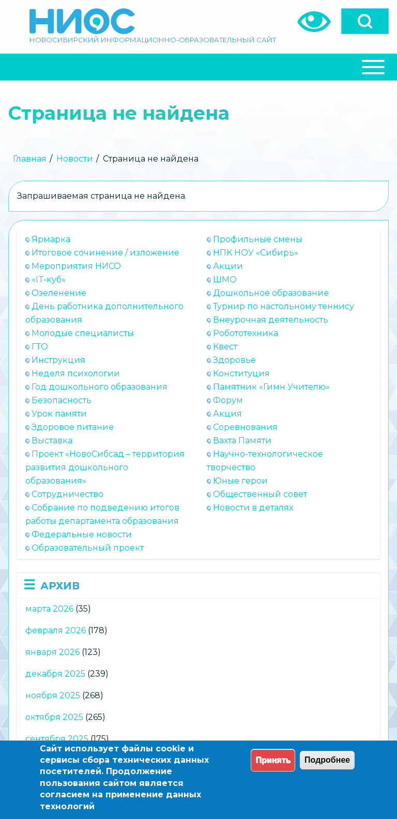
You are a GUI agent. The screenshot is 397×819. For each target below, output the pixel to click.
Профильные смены (257, 239)
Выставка (52, 440)
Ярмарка (51, 239)
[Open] (365, 21)
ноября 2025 (52, 695)
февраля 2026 (55, 630)
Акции (228, 266)
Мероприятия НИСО (76, 266)
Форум (228, 400)
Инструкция (58, 360)
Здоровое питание (73, 427)
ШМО (225, 279)
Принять (273, 760)
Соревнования (245, 427)
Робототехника (245, 333)
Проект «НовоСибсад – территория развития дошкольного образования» (105, 467)
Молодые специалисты (83, 333)
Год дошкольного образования (99, 387)
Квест (225, 346)
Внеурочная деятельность (270, 320)
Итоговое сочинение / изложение (105, 253)
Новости (74, 159)
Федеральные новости (82, 534)
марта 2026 (49, 609)
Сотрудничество (67, 494)
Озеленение (59, 293)
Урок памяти (59, 414)
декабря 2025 (55, 674)
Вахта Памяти (242, 440)
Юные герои (240, 481)
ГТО (40, 346)
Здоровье (234, 360)
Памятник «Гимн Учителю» (271, 387)
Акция (227, 414)
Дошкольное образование (271, 293)
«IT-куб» (49, 279)
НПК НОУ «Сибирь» (255, 253)
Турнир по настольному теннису (283, 306)
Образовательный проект (88, 548)
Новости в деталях (253, 507)
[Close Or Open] (198, 67)
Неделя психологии (76, 373)
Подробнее (327, 760)
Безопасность (61, 400)
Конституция (241, 373)
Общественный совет (260, 494)
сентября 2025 (56, 739)
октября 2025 (54, 717)
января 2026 (52, 652)
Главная (30, 159)
